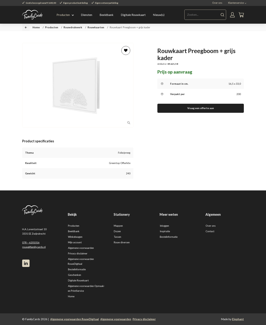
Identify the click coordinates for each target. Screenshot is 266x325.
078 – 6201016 (31, 242)
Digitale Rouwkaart (133, 14)
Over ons (217, 2)
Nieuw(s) (158, 14)
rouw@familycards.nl (34, 246)
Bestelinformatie (77, 269)
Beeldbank (106, 14)
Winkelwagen (75, 236)
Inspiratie (165, 231)
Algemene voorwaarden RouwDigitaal (74, 319)
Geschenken (74, 274)
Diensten (86, 14)
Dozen (117, 231)
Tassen (117, 236)
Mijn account (75, 242)
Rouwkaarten (96, 27)
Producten (63, 14)
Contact (210, 231)
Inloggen (164, 225)
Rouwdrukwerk (73, 27)
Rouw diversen (122, 242)
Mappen (118, 225)
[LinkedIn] (26, 263)
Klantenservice (236, 2)
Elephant (238, 319)
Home (36, 27)
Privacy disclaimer (77, 253)
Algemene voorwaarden (81, 247)
